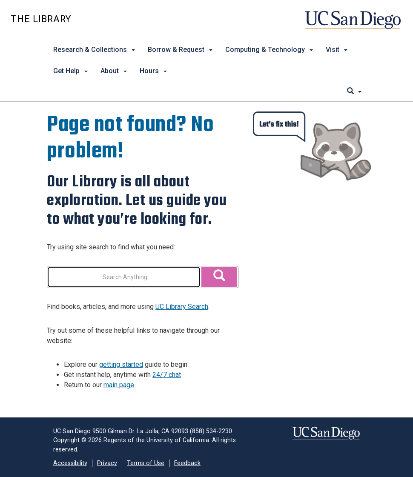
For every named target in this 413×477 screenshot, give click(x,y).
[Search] (219, 277)
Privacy (107, 463)
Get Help (70, 71)
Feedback (187, 463)
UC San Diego (353, 24)
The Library (41, 19)
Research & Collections (94, 50)
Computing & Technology (269, 50)
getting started (121, 364)
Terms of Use (145, 463)
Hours (153, 71)
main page (118, 385)
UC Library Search (181, 307)
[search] (354, 91)
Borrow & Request (180, 50)
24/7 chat (166, 375)
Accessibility (70, 463)
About (113, 71)
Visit (336, 50)
